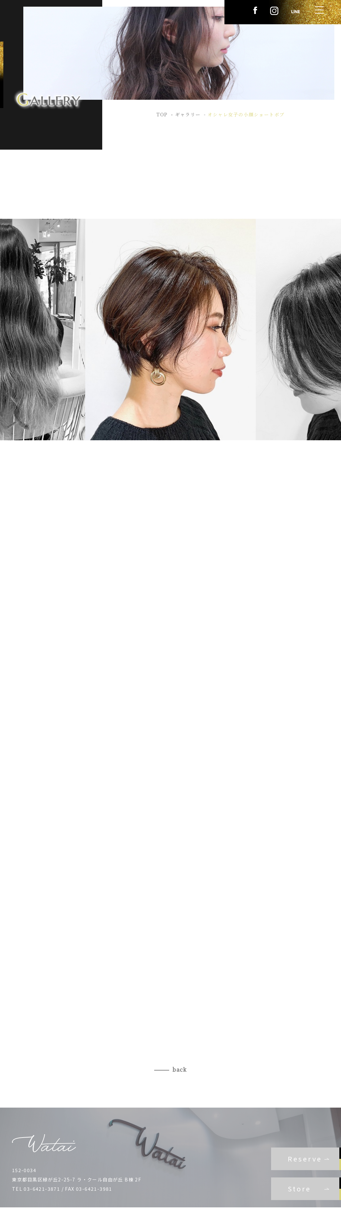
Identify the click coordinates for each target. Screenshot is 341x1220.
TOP (162, 114)
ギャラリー (188, 114)
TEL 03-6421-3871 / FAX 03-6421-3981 (62, 1188)
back (179, 1069)
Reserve (305, 1158)
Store (299, 1188)
